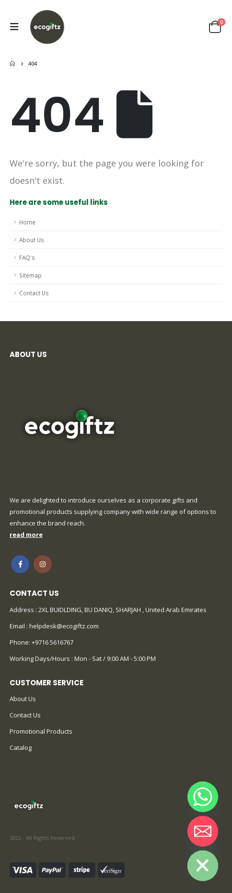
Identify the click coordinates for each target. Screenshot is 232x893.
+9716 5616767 (52, 642)
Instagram (42, 564)
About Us (31, 240)
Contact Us (34, 293)
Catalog (21, 747)
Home (27, 222)
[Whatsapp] (202, 796)
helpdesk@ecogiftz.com (63, 626)
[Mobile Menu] (17, 27)
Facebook (20, 564)
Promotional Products (41, 731)
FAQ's (27, 257)
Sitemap (30, 275)
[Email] (202, 831)
